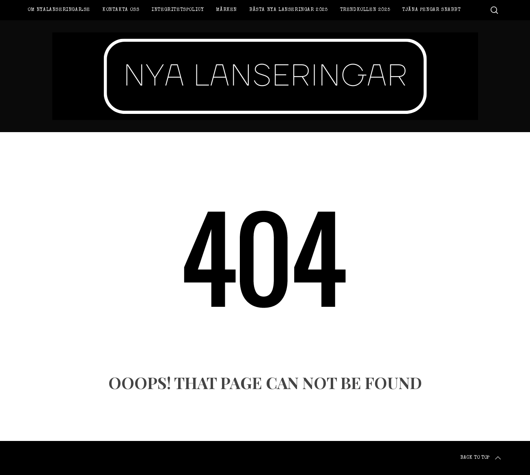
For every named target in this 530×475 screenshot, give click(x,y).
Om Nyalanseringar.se (59, 10)
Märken (226, 10)
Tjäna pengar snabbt (431, 10)
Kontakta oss (120, 10)
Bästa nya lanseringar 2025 (288, 10)
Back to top (481, 458)
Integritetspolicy (177, 10)
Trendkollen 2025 (365, 10)
